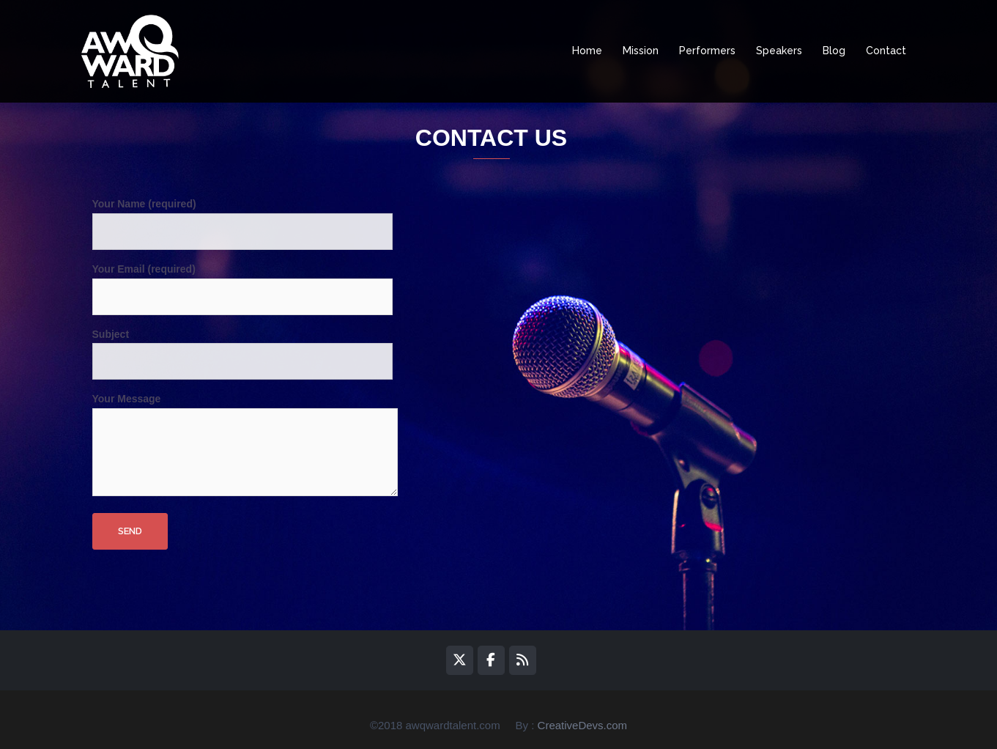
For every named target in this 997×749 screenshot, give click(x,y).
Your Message (245, 445)
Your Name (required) (242, 217)
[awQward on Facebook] (491, 660)
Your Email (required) (242, 283)
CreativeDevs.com (583, 725)
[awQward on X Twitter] (459, 660)
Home (587, 50)
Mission (641, 50)
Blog (834, 50)
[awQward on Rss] (522, 660)
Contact (886, 50)
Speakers (779, 50)
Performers (707, 50)
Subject (242, 348)
